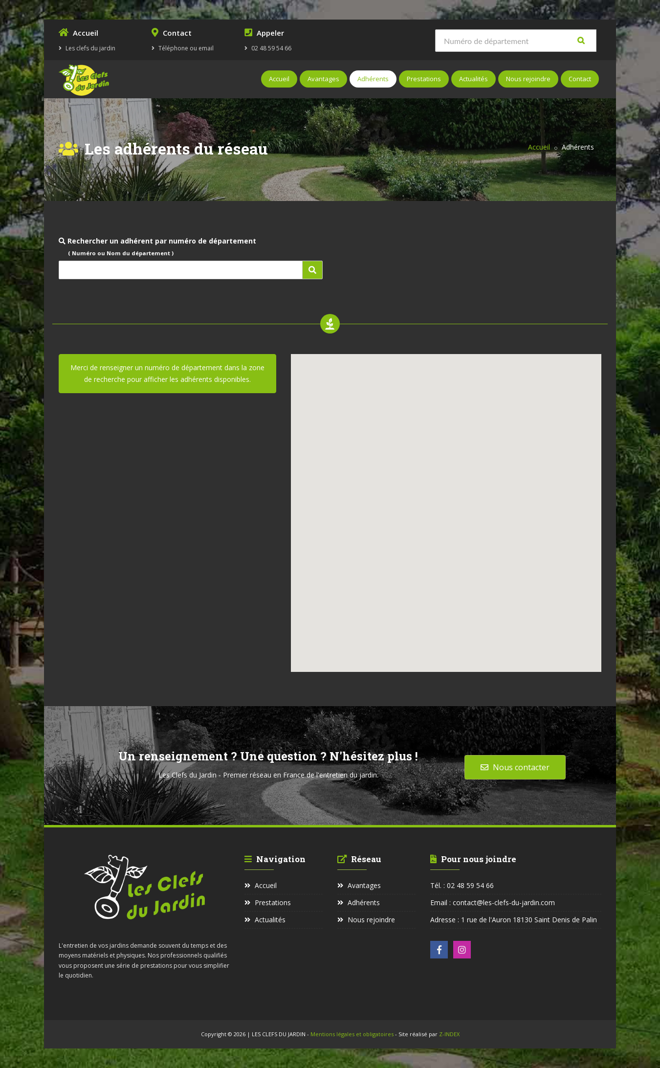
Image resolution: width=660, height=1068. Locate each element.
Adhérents (373, 78)
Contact (580, 78)
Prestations (424, 78)
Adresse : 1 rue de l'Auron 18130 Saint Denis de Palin (513, 919)
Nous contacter (515, 767)
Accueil (279, 78)
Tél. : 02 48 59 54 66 (462, 885)
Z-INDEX (449, 1034)
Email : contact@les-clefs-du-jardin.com (492, 902)
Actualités (473, 78)
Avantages (323, 78)
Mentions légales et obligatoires (352, 1034)
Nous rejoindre (528, 78)
